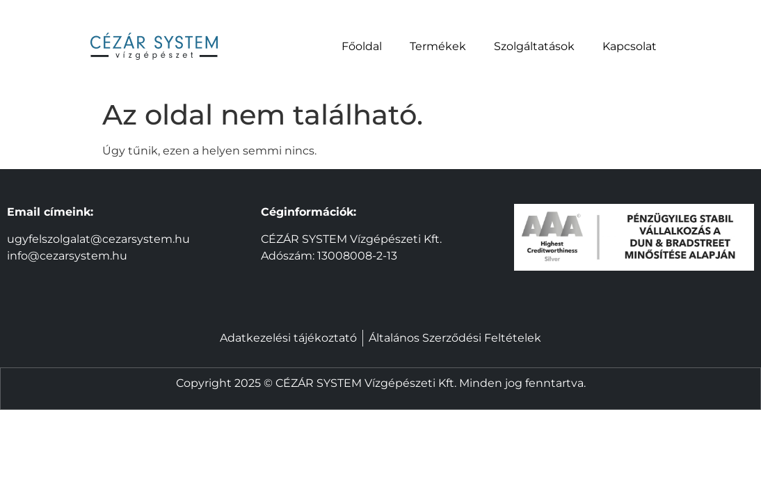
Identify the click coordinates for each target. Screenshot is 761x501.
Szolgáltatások (534, 46)
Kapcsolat (629, 46)
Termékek (438, 46)
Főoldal (362, 46)
